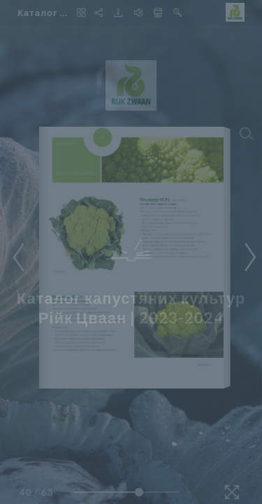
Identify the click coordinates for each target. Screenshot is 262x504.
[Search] (246, 133)
